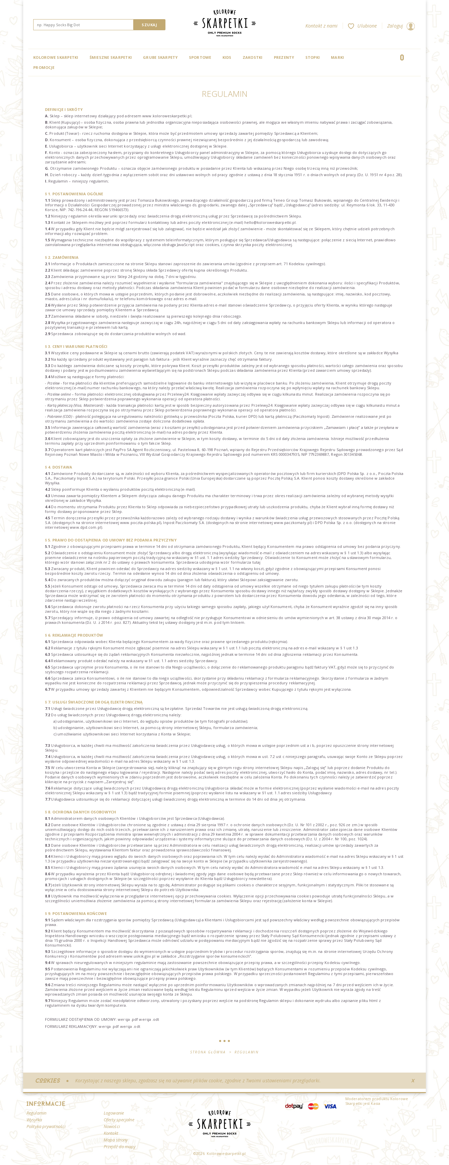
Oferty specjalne (119, 1120)
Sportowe (200, 57)
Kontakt (111, 1133)
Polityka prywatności (46, 1126)
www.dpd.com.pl (85, 527)
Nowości (112, 1126)
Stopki (312, 57)
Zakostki (253, 57)
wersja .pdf (128, 1019)
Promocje (43, 67)
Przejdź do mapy (120, 1146)
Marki (337, 57)
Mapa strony (116, 1140)
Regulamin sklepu (275, 1000)
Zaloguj (401, 26)
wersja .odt (149, 1019)
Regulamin (36, 1113)
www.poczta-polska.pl (140, 522)
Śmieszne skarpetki (111, 57)
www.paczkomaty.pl (292, 522)
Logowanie (114, 1113)
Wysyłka (391, 352)
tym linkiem (233, 622)
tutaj (256, 562)
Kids (227, 57)
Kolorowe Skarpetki (56, 57)
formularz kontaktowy (149, 222)
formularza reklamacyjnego (293, 678)
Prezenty (284, 57)
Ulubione (362, 26)
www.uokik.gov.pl (139, 956)
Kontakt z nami (321, 26)
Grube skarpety (160, 57)
